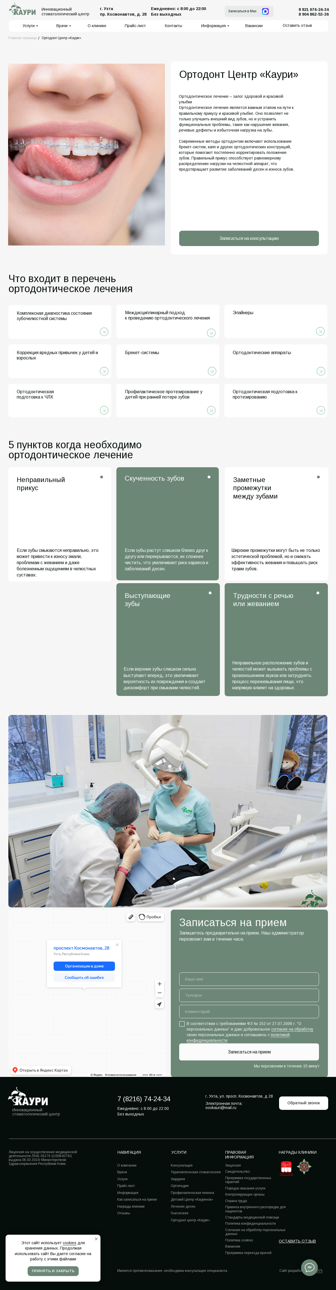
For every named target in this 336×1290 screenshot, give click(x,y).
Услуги (122, 1179)
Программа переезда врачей (248, 1253)
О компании (126, 1165)
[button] (297, 26)
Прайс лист (126, 1186)
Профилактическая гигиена (192, 1193)
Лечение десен (183, 1206)
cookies (69, 1243)
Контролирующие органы (245, 1194)
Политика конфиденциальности (250, 1223)
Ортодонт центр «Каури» (190, 1220)
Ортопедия (180, 1186)
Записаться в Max (242, 11)
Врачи (122, 1172)
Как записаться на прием (137, 1199)
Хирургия (178, 1179)
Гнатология (179, 1213)
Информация (127, 1193)
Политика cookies (239, 1240)
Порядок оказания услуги (245, 1188)
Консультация (182, 1165)
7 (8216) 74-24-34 (143, 1099)
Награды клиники (297, 1152)
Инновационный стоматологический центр (36, 1112)
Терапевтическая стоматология (196, 1172)
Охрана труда (236, 1201)
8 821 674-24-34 (314, 9)
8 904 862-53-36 (314, 14)
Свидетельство (237, 1172)
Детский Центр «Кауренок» (192, 1199)
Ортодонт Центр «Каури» (61, 38)
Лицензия (233, 1165)
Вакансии (232, 1246)
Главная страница (22, 38)
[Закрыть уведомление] (96, 1239)
